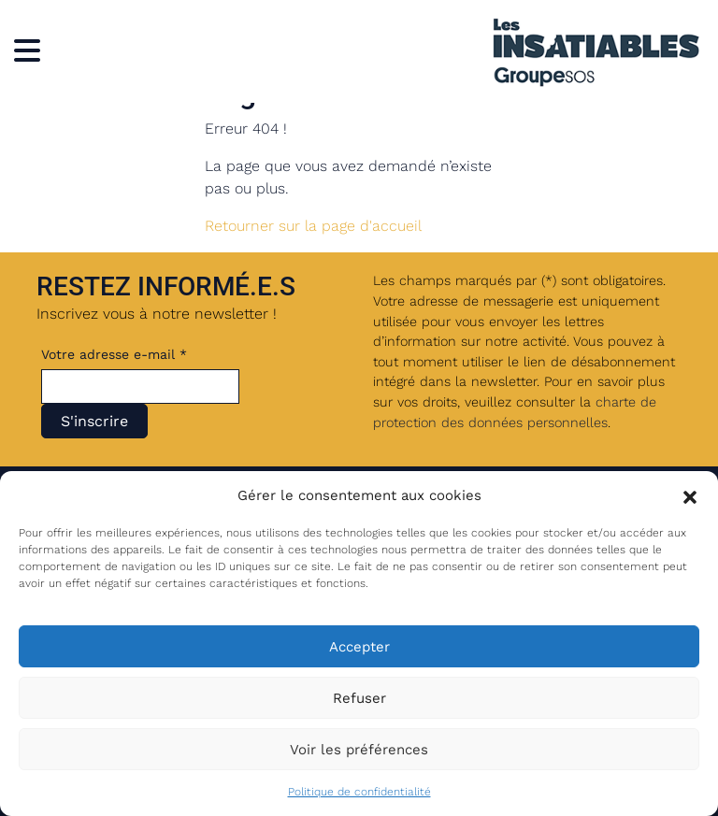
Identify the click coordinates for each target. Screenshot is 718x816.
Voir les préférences (359, 749)
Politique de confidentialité (359, 791)
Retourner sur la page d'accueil (313, 226)
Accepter (359, 646)
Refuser (359, 698)
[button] (690, 495)
